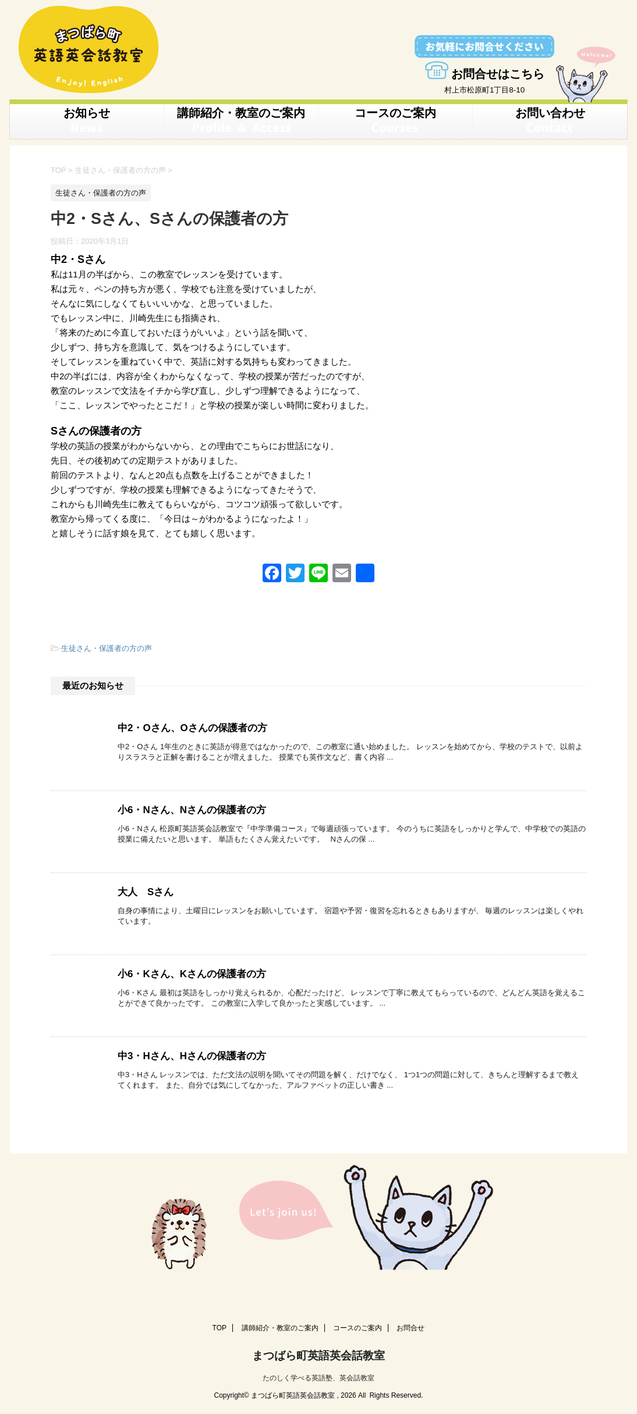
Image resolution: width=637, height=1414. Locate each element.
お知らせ (86, 120)
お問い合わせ (550, 120)
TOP (220, 1326)
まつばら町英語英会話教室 (318, 1353)
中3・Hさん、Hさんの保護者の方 (187, 1054)
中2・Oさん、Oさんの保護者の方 (188, 726)
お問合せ (410, 1326)
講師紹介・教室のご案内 (241, 120)
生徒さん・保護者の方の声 (106, 647)
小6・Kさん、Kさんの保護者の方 (187, 972)
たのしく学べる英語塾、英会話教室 (318, 1374)
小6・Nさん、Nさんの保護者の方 (187, 808)
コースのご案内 (395, 120)
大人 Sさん (144, 890)
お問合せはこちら (484, 74)
